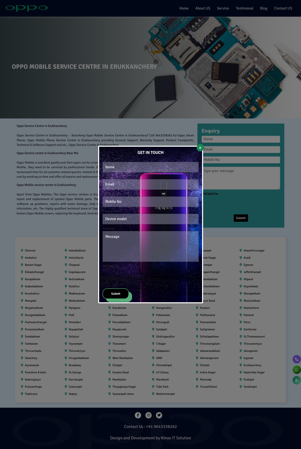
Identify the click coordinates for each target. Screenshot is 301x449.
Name (107, 159)
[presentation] (135, 277)
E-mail (107, 177)
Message (109, 228)
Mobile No (110, 194)
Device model (112, 211)
